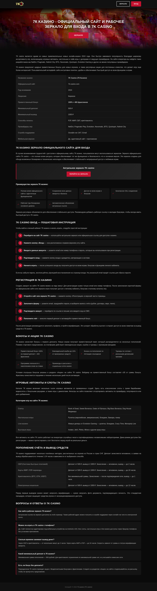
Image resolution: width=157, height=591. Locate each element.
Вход (136, 4)
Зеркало (123, 4)
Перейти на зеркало (78, 174)
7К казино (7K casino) (84, 587)
